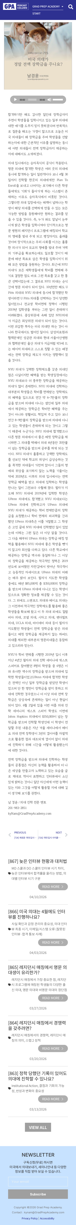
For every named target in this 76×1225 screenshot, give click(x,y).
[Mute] (49, 100)
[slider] (32, 100)
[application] (38, 100)
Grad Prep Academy (47, 6)
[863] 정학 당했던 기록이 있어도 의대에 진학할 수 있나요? (37, 1075)
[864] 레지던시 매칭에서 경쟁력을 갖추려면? (37, 1025)
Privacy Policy (29, 1218)
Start (36, 13)
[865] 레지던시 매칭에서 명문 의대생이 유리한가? (37, 969)
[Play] (15, 100)
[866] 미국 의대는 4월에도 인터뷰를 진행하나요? (36, 914)
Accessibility (47, 1218)
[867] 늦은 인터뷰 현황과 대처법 (37, 861)
